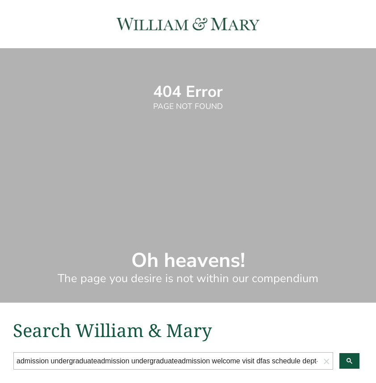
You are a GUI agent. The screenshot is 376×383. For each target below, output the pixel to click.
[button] (326, 361)
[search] (167, 361)
